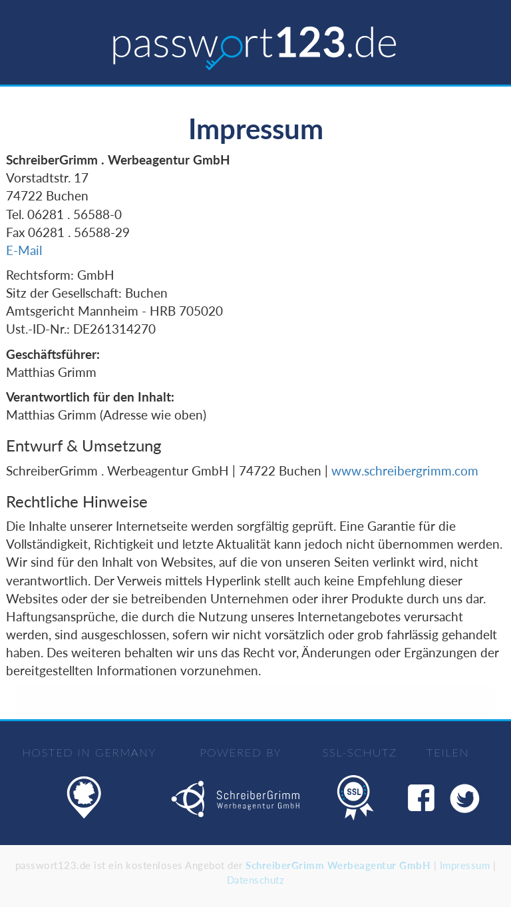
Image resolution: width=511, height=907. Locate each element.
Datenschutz (256, 880)
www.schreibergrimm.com (404, 470)
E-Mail (24, 250)
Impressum (465, 865)
